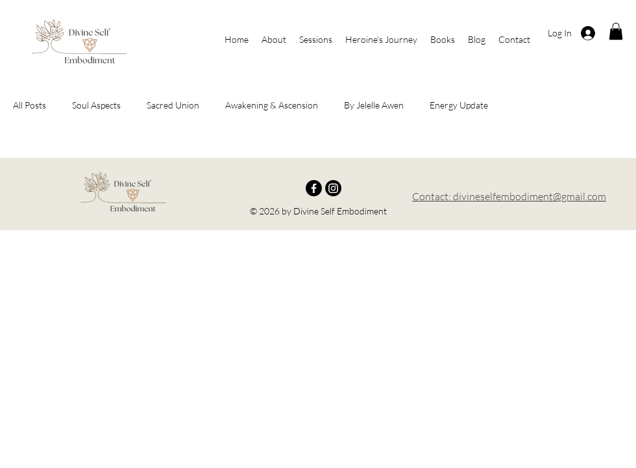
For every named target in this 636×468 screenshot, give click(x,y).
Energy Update (459, 104)
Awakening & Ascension (271, 104)
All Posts (29, 104)
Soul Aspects (96, 104)
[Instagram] (333, 188)
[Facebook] (314, 188)
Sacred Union (173, 104)
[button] (616, 31)
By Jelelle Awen (374, 104)
